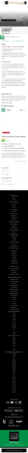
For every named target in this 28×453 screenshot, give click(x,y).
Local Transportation (14, 285)
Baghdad (14, 366)
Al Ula (14, 321)
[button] (3, 123)
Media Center (14, 215)
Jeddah (14, 333)
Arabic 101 (14, 303)
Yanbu (14, 349)
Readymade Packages (14, 230)
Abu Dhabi (14, 364)
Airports (14, 301)
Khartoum (14, 382)
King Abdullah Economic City (14, 335)
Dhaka (14, 372)
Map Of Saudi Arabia (14, 309)
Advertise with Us (14, 213)
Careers (14, 211)
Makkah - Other (14, 270)
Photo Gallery (14, 307)
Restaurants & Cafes (14, 289)
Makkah (14, 339)
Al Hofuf (14, 317)
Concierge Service (14, 246)
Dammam (14, 323)
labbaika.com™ (14, 444)
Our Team (14, 199)
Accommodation (14, 224)
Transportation (14, 228)
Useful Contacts (14, 261)
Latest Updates (14, 209)
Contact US (14, 219)
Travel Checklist (14, 263)
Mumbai (14, 388)
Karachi (14, 380)
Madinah (14, 272)
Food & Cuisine (14, 287)
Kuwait (14, 386)
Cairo (14, 358)
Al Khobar (14, 319)
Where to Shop (14, 291)
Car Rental (14, 238)
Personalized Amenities (14, 248)
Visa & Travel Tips (14, 305)
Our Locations (14, 203)
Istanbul (14, 360)
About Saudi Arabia (14, 279)
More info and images (6, 102)
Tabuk (14, 345)
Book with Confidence (14, 201)
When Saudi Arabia (14, 281)
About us (14, 197)
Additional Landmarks (14, 274)
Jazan (14, 331)
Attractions (14, 283)
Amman (14, 356)
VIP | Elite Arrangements (14, 242)
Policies (14, 205)
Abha (14, 313)
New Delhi (14, 391)
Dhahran (14, 325)
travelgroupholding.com (14, 417)
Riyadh (14, 343)
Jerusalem (14, 354)
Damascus (14, 362)
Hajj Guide (14, 257)
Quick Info (14, 253)
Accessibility (14, 297)
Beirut (14, 368)
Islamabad (14, 378)
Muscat (14, 389)
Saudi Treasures (14, 295)
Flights (14, 232)
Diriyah (14, 327)
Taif (14, 347)
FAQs (14, 207)
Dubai (14, 376)
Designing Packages (14, 234)
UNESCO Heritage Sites (14, 293)
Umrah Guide (14, 255)
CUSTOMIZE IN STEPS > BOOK (14, 450)
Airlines (14, 299)
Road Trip (14, 240)
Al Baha (14, 315)
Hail (14, 329)
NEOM (14, 341)
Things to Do (14, 226)
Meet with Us (14, 217)
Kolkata (14, 384)
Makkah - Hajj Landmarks (14, 268)
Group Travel (14, 244)
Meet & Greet (14, 236)
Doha (14, 374)
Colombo (14, 370)
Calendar (14, 259)
